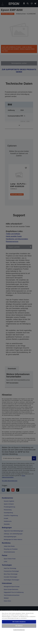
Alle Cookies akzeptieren (19, 621)
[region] (19, 621)
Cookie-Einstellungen (19, 629)
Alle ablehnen (19, 625)
